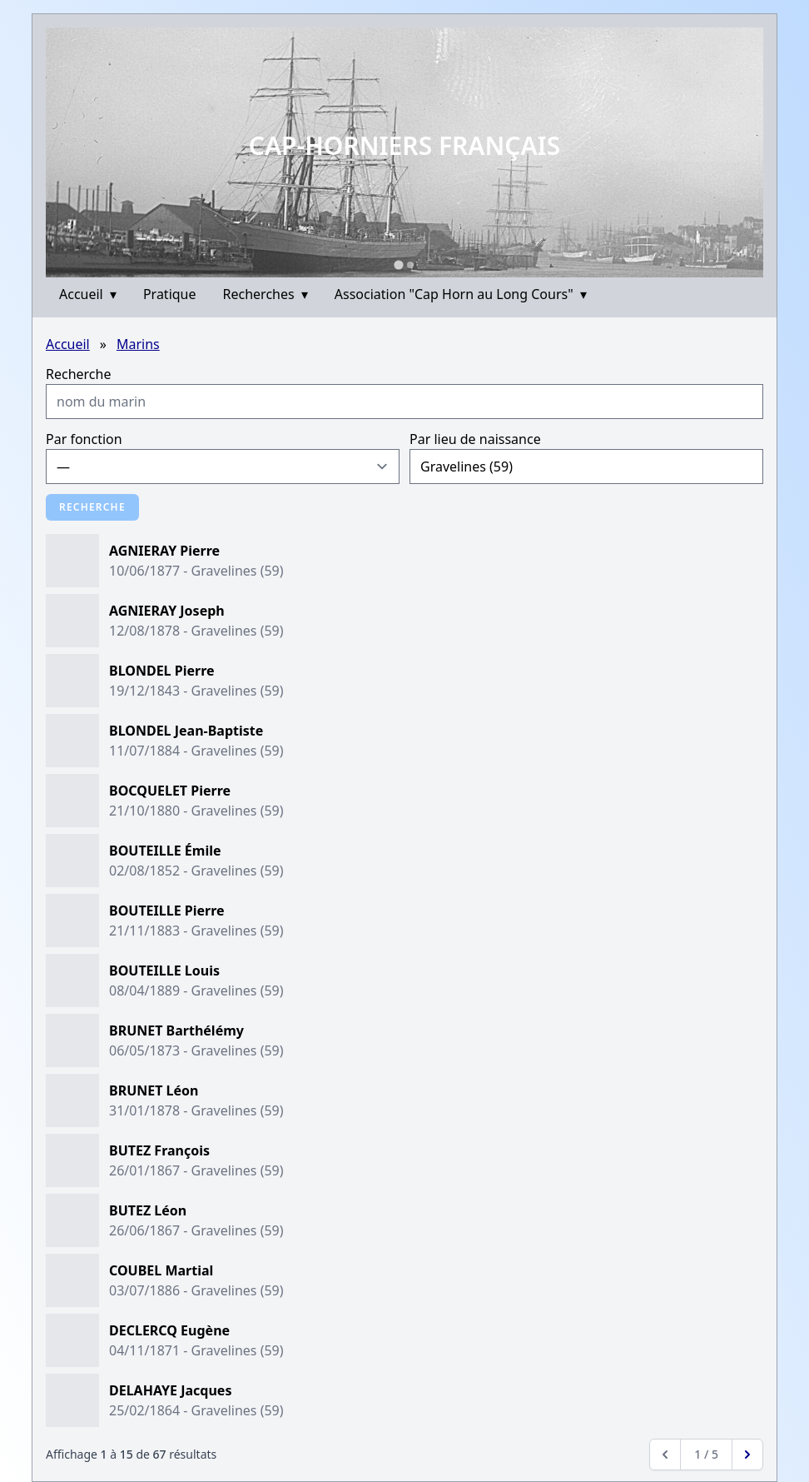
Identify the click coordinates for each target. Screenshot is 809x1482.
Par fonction (84, 439)
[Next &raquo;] (747, 1454)
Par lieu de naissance (475, 439)
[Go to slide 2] (410, 265)
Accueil (88, 294)
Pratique (169, 294)
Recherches (265, 294)
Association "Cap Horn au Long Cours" (461, 294)
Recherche (78, 374)
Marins (138, 344)
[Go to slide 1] (398, 264)
